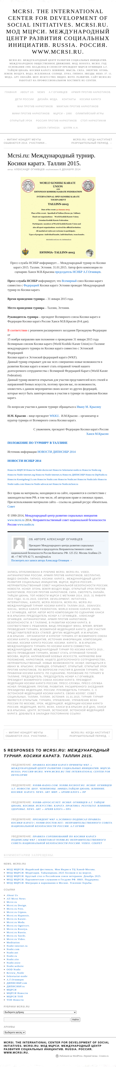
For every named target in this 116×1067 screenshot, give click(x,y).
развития (57, 686)
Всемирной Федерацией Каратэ (63, 629)
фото (41, 707)
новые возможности (58, 663)
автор (32, 612)
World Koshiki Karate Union (79, 609)
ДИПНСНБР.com (17, 983)
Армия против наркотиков (63, 575)
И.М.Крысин (89, 632)
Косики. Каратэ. (53, 578)
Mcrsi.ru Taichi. (16, 935)
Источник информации (65, 639)
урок (40, 703)
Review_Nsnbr (15, 972)
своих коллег (76, 693)
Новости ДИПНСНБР (73, 474)
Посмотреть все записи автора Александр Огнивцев (41, 560)
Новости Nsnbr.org (91, 470)
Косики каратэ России (36, 643)
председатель (31, 676)
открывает (58, 666)
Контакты (69, 99)
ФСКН (50, 707)
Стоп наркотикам (93, 120)
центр (32, 710)
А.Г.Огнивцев (58, 92)
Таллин (33, 697)
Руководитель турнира (73, 690)
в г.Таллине (39, 622)
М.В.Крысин (87, 643)
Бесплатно (92, 575)
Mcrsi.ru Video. (16, 939)
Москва (12, 656)
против (42, 686)
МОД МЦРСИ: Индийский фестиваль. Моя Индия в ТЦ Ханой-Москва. (51, 869)
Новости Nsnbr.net (67, 479)
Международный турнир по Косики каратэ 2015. (68, 649)
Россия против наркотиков (56, 120)
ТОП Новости (15, 999)
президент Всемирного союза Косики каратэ (40, 680)
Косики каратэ (90, 99)
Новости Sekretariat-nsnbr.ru (67, 470)
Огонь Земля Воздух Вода (51, 589)
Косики (12, 643)
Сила (72, 592)
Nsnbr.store (14, 962)
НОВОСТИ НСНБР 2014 (24, 460)
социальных (16, 697)
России (49, 690)
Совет (11, 506)
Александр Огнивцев (29, 169)
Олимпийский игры (90, 113)
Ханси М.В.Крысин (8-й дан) (76, 707)
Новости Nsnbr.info (87, 479)
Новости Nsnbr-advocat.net (38, 484)
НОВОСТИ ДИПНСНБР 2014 (56, 451)
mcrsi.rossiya (52, 602)
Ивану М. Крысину (89, 406)
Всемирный (69, 280)
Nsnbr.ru (12, 956)
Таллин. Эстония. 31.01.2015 (60, 697)
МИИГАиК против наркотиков (78, 106)
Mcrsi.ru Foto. (15, 908)
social (12, 609)
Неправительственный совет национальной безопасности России (57, 585)
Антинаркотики (34, 619)
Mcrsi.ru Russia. (17, 932)
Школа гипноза (48, 128)
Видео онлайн (17, 578)
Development (60, 599)
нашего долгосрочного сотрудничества (75, 659)
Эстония (43, 710)
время (87, 626)
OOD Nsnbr (14, 969)
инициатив (38, 639)
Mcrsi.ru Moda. (16, 922)
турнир (86, 697)
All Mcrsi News (16, 898)
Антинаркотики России (24, 575)
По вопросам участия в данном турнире (68, 670)
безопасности (18, 622)
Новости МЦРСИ (16, 470)
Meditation (13, 942)
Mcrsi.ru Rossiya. (17, 929)
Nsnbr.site (13, 959)
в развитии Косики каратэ (68, 622)
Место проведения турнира (27, 653)
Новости (13, 589)
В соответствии (17, 330)
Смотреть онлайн (91, 592)
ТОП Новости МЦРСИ (44, 595)
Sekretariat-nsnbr (17, 976)
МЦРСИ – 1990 (62, 113)
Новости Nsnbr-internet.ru (49, 474)
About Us (27, 92)
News (41, 92)
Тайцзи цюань (17, 595)
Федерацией (31, 285)
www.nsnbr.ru (25, 524)
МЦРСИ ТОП (15, 996)
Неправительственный (24, 663)
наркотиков (34, 659)
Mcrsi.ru (72, 572)
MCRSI (60, 572)
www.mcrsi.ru (16, 520)
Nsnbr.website (15, 966)
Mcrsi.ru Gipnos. (17, 912)
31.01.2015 (29, 599)
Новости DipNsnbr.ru (96, 474)
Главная (11, 92)
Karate (35, 602)
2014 (79, 595)
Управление (61, 700)
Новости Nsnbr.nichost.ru (65, 484)
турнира (45, 700)
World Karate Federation (38, 609)
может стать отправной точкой (73, 653)
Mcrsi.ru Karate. (17, 918)
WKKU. (55, 415)
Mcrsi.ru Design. (17, 905)
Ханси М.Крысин (97, 433)
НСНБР (26, 589)
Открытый (75, 666)
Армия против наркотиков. (91, 92)
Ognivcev (93, 605)
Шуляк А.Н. (71, 128)
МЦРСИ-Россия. (81, 582)
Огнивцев (42, 666)
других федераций (65, 632)
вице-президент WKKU (65, 626)
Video (85, 572)
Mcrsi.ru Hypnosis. (18, 915)
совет (91, 693)
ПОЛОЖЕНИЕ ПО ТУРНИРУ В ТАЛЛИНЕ (37, 442)
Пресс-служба (69, 683)
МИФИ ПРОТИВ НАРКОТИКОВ (31, 113)
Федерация (28, 707)
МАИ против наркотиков (35, 106)
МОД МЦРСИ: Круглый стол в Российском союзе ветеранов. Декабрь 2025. (54, 876)
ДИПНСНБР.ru (16, 986)
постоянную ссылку (65, 713)
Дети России (24, 99)
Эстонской (60, 710)
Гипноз (35, 578)
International (17, 602)
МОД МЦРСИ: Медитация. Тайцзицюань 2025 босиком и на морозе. (49, 872)
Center (43, 599)
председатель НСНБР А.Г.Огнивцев (78, 271)
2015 (87, 595)
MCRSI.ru (70, 602)
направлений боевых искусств (54, 656)
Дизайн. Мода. (48, 99)
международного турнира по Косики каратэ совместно (48, 646)
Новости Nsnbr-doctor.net (39, 470)
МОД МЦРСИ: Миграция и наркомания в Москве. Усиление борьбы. (50, 882)
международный (19, 649)
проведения (27, 686)
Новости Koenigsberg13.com (22, 479)
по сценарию (55, 673)
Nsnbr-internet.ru (17, 945)
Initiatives (78, 599)
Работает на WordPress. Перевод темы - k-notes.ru (84, 1056)
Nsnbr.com (13, 949)
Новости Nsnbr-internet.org (21, 474)
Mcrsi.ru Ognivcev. (18, 925)
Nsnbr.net (12, 952)
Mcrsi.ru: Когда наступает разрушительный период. (90, 734)
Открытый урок (21, 120)
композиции (92, 639)
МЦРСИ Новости (17, 993)
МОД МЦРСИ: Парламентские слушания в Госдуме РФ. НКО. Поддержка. (53, 879)
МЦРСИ (63, 582)
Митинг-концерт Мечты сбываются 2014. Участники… (27, 734)
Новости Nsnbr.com (47, 479)
